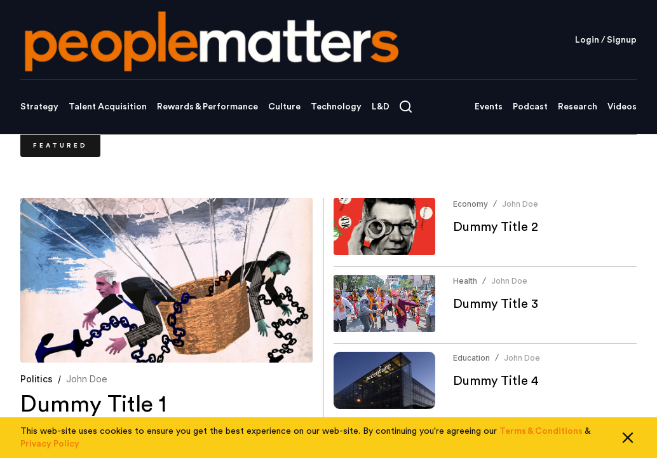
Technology (336, 106)
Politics (36, 378)
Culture (284, 106)
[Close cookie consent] (628, 438)
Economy (470, 204)
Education (471, 358)
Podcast (530, 106)
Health (465, 281)
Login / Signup (606, 40)
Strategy (39, 106)
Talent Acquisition (108, 106)
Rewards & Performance (207, 106)
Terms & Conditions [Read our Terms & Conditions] (541, 431)
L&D (380, 106)
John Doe (86, 378)
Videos (622, 106)
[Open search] (406, 107)
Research (577, 106)
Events (489, 106)
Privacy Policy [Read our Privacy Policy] (49, 444)
